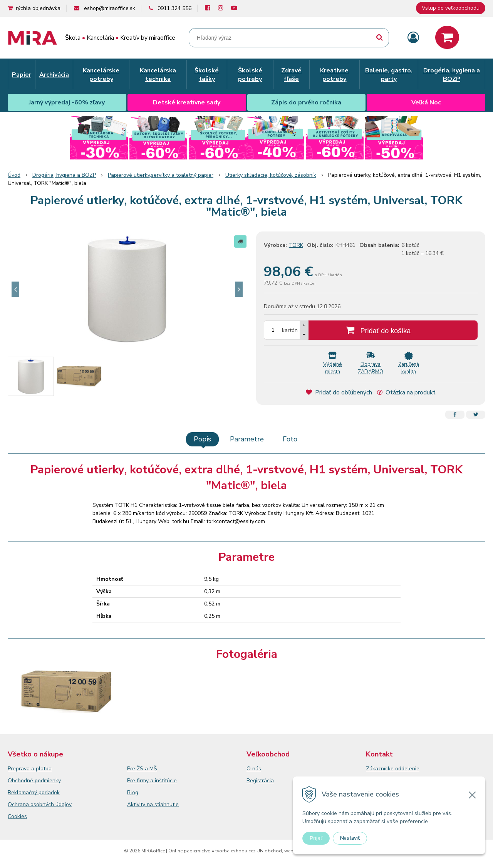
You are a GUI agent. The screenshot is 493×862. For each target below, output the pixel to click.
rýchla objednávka (38, 8)
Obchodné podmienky (34, 780)
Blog (132, 792)
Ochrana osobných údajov (40, 804)
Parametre (247, 439)
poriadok (49, 792)
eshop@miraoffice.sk (109, 8)
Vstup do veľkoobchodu (451, 8)
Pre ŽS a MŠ (142, 768)
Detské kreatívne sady (186, 102)
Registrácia (260, 780)
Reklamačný (23, 792)
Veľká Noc (426, 102)
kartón (290, 330)
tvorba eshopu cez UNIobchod (248, 851)
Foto (290, 439)
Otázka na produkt (406, 392)
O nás (253, 768)
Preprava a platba (30, 768)
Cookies (17, 816)
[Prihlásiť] (413, 38)
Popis (202, 439)
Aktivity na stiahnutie (153, 804)
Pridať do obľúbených (339, 392)
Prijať (316, 838)
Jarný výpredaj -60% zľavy (67, 102)
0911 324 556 (174, 8)
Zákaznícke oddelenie (392, 768)
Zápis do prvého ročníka (306, 102)
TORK (296, 245)
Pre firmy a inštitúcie (152, 780)
